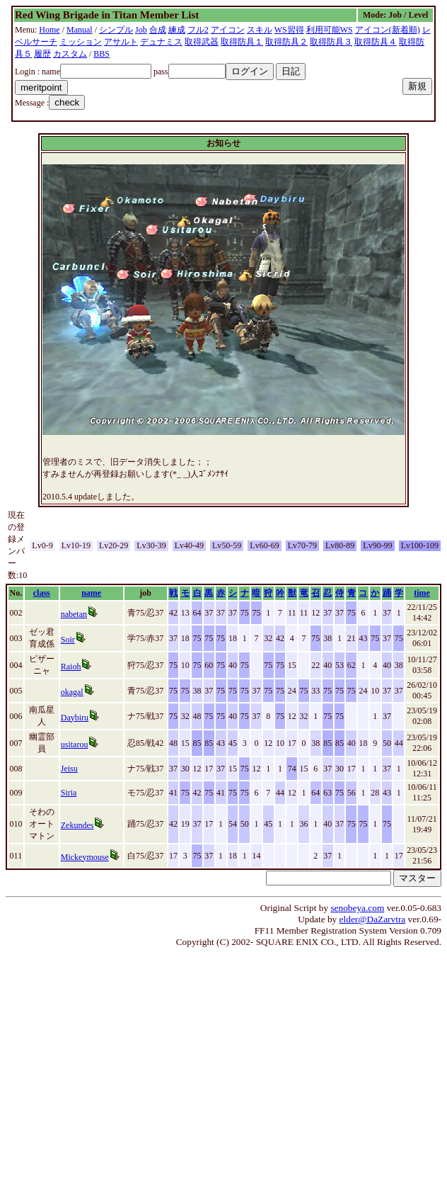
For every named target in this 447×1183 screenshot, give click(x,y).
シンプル (116, 30)
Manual (79, 30)
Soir (68, 640)
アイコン (228, 30)
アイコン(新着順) (387, 30)
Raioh (71, 667)
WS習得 (289, 30)
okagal (72, 692)
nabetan (74, 614)
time (422, 593)
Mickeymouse (85, 857)
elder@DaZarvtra (372, 919)
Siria (69, 793)
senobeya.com (357, 907)
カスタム (70, 54)
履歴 (42, 54)
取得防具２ (286, 42)
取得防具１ (242, 42)
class (41, 593)
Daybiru (74, 718)
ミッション (80, 42)
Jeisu (69, 769)
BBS (101, 54)
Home (49, 30)
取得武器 (202, 42)
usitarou (74, 744)
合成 (157, 30)
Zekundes (77, 825)
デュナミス (161, 42)
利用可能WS (329, 30)
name (91, 593)
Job (141, 30)
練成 (176, 30)
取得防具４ (375, 42)
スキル (259, 30)
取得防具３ (331, 42)
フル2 (198, 30)
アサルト (121, 42)
